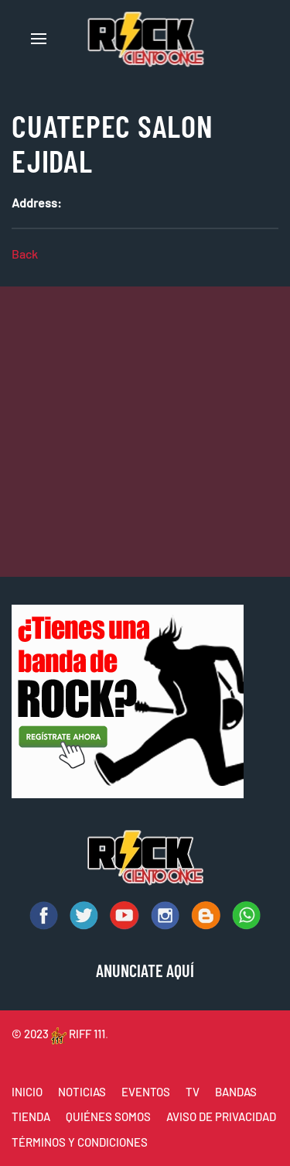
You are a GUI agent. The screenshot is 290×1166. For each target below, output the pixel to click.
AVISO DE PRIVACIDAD (221, 1116)
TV (193, 1092)
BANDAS (236, 1092)
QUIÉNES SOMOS (108, 1116)
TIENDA (31, 1116)
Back (25, 253)
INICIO (27, 1092)
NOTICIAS (82, 1092)
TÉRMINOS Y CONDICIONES (80, 1142)
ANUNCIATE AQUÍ (145, 970)
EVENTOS (145, 1092)
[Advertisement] (145, 431)
